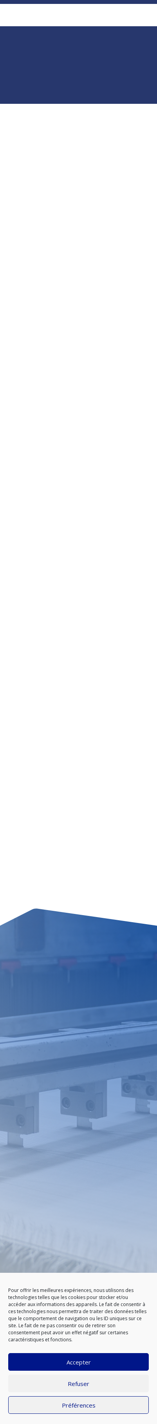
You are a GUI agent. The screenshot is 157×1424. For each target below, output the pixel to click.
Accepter (79, 1362)
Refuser (78, 1384)
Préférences (79, 1405)
